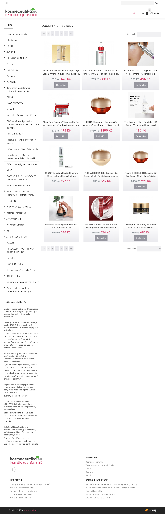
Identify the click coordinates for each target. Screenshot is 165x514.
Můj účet (139, 13)
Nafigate (11, 76)
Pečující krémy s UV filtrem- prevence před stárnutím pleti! (21, 157)
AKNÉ (9, 170)
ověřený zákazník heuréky (15, 396)
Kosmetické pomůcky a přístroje (21, 115)
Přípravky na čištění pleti (18, 185)
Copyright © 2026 (23, 510)
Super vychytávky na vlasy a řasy (23, 282)
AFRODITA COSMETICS (16, 237)
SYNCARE (10, 52)
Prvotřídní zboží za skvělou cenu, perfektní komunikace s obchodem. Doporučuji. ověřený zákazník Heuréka (21, 441)
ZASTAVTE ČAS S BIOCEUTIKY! (98, 498)
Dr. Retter (11, 258)
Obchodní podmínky (94, 462)
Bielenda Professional (16, 213)
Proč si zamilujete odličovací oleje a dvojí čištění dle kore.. (110, 488)
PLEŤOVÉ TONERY (15, 134)
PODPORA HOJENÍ (15, 264)
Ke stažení (16, 480)
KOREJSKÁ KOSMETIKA (16, 58)
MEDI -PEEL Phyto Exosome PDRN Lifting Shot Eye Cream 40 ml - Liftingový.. (101, 224)
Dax (8, 231)
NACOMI (10, 243)
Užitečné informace (96, 480)
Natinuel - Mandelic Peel (21, 494)
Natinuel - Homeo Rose (20, 498)
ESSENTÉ (10, 46)
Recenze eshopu (15, 301)
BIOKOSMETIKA (13, 276)
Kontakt (88, 468)
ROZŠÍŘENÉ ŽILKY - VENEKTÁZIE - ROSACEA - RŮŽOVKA (22, 178)
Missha (10, 64)
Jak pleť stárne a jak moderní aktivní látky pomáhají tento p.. (111, 484)
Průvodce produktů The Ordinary (100, 494)
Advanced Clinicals (15, 225)
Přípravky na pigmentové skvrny (22, 164)
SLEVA (10, 97)
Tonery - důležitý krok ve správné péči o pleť (30, 484)
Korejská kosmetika (93, 491)
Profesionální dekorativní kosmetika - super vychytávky (20, 290)
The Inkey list (12, 70)
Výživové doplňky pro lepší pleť (21, 270)
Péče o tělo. (12, 201)
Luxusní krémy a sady (17, 34)
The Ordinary (13, 40)
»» (71, 34)
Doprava (89, 472)
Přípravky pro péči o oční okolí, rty (22, 149)
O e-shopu (91, 457)
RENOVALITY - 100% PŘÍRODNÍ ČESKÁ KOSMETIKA (21, 250)
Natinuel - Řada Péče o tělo (22, 488)
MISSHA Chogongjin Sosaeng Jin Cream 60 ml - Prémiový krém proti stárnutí (101, 125)
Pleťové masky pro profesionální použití (21, 141)
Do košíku (61, 85)
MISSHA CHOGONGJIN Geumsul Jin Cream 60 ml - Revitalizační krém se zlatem (101, 172)
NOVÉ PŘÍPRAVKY (15, 103)
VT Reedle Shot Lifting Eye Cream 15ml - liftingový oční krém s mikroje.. (140, 73)
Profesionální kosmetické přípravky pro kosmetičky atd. (20, 193)
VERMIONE (11, 82)
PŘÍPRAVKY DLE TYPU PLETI (19, 207)
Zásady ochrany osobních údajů (99, 465)
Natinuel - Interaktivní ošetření (23, 491)
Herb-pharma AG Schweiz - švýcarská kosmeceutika (19, 90)
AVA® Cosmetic (13, 219)
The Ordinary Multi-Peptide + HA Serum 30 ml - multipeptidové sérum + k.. (140, 125)
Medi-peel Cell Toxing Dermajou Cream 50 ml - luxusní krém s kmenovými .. (141, 224)
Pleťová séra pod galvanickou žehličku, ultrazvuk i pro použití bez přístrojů (23, 124)
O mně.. (88, 475)
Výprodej (11, 109)
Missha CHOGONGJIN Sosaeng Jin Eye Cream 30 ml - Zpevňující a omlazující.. (140, 172)
